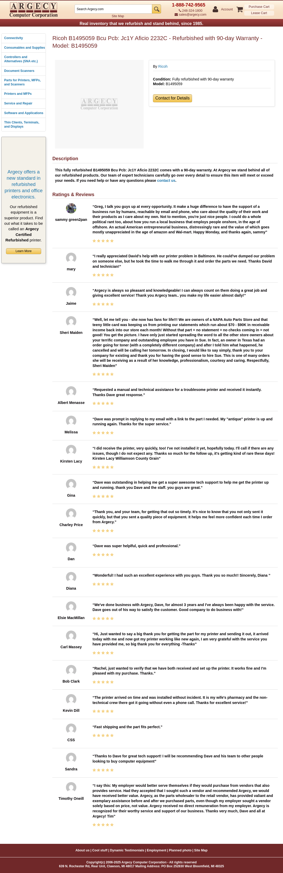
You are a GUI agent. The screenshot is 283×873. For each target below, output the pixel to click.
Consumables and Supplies (24, 47)
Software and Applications (23, 113)
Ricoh (163, 66)
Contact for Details (172, 98)
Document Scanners (19, 71)
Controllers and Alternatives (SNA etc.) (21, 59)
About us (83, 850)
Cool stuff (99, 850)
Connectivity (13, 38)
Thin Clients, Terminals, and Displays (21, 124)
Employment (156, 850)
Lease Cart (259, 13)
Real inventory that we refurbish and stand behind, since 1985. (141, 23)
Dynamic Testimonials (127, 850)
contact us (166, 180)
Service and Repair (18, 103)
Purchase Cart (259, 7)
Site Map (118, 16)
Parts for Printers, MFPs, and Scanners (22, 82)
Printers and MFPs (18, 94)
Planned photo (180, 850)
